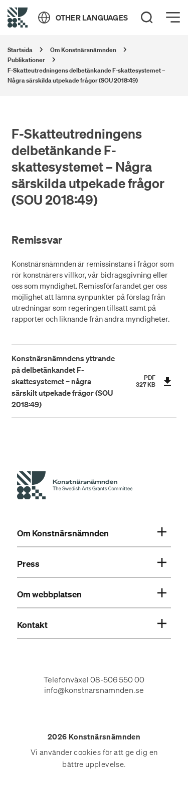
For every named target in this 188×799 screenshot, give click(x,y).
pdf (149, 377)
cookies (87, 752)
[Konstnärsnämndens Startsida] (74, 487)
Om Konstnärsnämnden (91, 533)
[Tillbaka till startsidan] (18, 18)
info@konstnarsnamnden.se (94, 690)
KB (151, 384)
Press (91, 564)
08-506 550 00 (117, 679)
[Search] (146, 17)
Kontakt (91, 625)
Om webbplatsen (91, 594)
